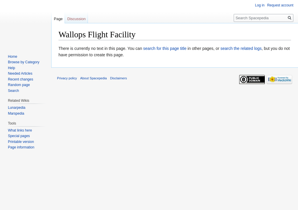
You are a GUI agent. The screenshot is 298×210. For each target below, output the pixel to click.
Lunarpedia (16, 108)
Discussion (76, 19)
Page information (21, 147)
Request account (280, 5)
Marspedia (16, 113)
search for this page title (165, 48)
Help (11, 68)
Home (12, 57)
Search (13, 91)
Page (58, 19)
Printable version (21, 142)
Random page (19, 85)
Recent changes (20, 79)
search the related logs (241, 48)
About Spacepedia (93, 78)
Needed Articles (20, 73)
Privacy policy (67, 78)
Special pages (19, 136)
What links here (20, 130)
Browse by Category (23, 62)
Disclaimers (118, 78)
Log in (260, 5)
